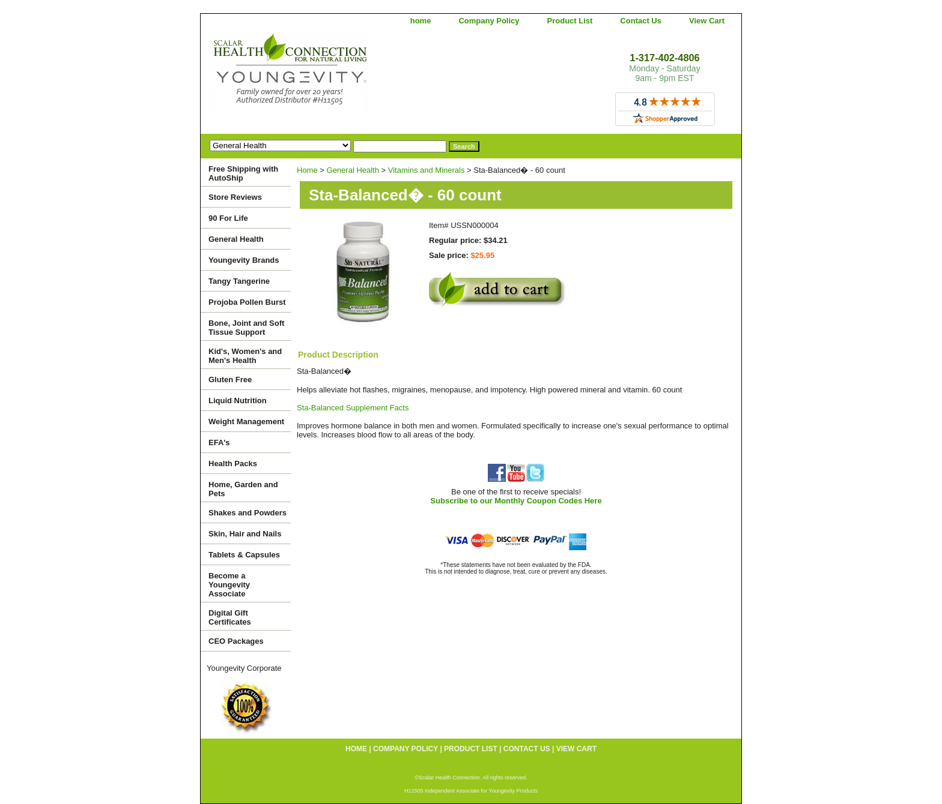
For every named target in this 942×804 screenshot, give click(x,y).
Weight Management (246, 421)
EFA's (219, 442)
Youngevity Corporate (244, 668)
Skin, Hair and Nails (244, 533)
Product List (570, 20)
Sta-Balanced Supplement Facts (353, 407)
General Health (353, 170)
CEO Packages (236, 641)
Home (307, 170)
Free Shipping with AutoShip (243, 173)
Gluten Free (230, 379)
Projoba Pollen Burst (247, 302)
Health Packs (232, 463)
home (420, 20)
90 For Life (228, 218)
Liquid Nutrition (237, 400)
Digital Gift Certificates (229, 617)
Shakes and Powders (247, 512)
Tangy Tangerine (239, 281)
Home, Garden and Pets (243, 489)
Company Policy (488, 20)
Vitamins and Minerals (426, 170)
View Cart (707, 20)
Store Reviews (235, 197)
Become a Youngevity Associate (229, 584)
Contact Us (640, 20)
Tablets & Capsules (244, 554)
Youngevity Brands (243, 260)
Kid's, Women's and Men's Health (245, 356)
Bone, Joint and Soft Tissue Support (246, 328)
